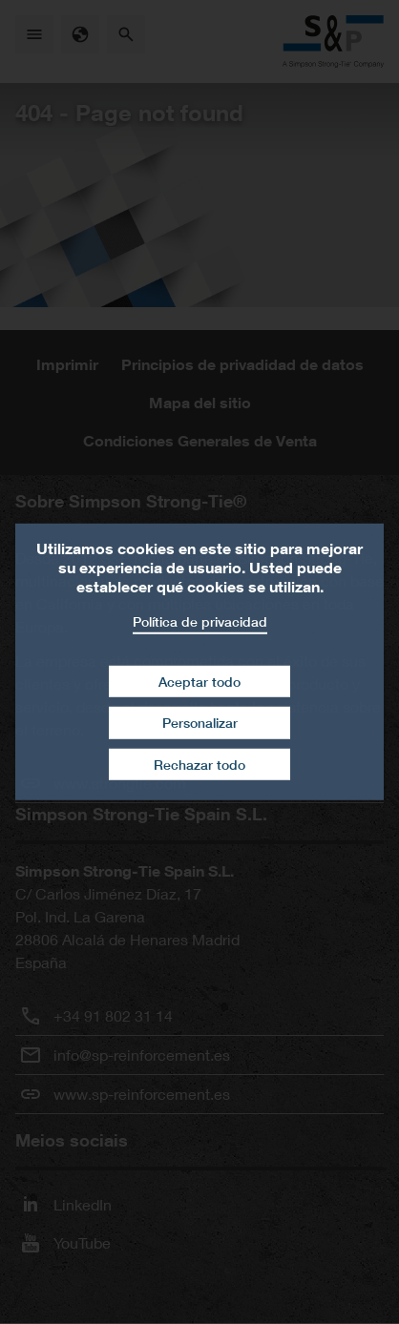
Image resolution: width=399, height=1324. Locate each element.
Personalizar (200, 722)
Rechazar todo (199, 764)
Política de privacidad (200, 621)
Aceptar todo (199, 680)
